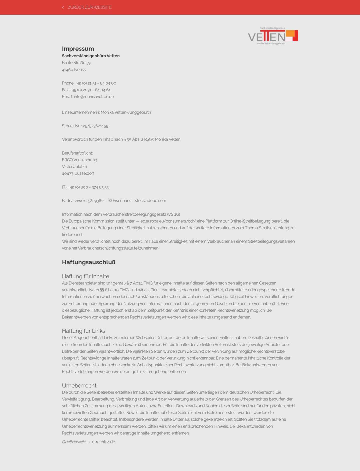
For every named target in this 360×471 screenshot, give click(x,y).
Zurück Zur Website (87, 7)
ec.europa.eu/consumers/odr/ (168, 221)
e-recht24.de (103, 442)
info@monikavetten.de (94, 96)
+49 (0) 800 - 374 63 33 (88, 187)
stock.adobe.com (150, 200)
